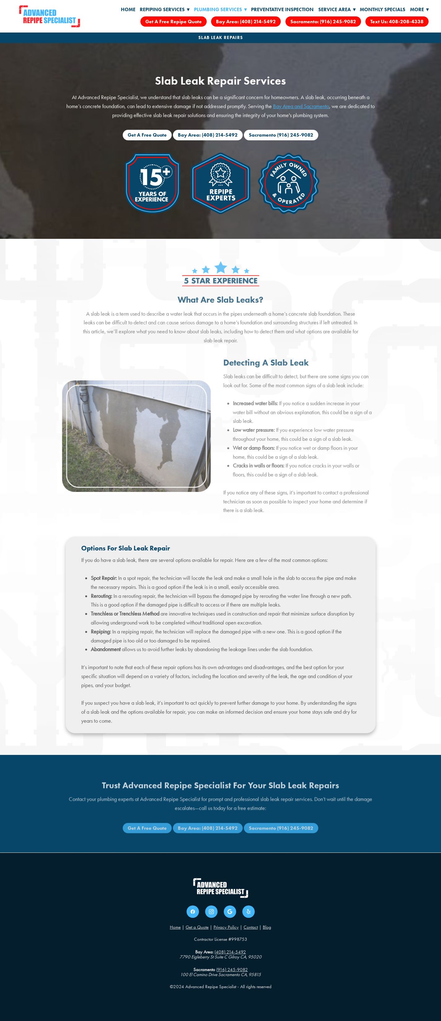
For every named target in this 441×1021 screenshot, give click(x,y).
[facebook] (193, 911)
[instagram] (211, 911)
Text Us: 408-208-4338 (397, 21)
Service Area (336, 9)
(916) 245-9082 (232, 969)
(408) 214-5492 (230, 952)
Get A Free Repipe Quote (173, 21)
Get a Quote (197, 927)
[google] (230, 911)
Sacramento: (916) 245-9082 (323, 21)
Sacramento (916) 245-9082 (281, 135)
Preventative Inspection (282, 9)
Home (128, 9)
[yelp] (248, 911)
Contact (251, 927)
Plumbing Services (220, 9)
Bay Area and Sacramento (301, 106)
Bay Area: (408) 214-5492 (246, 21)
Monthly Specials (382, 9)
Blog (267, 927)
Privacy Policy (226, 927)
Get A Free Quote (147, 135)
